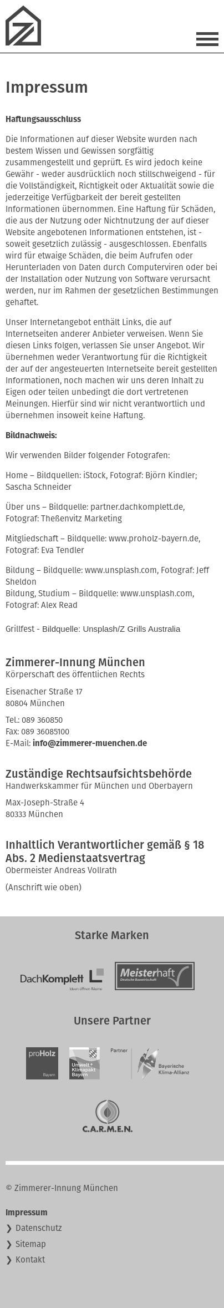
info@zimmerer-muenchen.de (90, 743)
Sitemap (31, 1244)
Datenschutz (39, 1228)
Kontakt (30, 1260)
